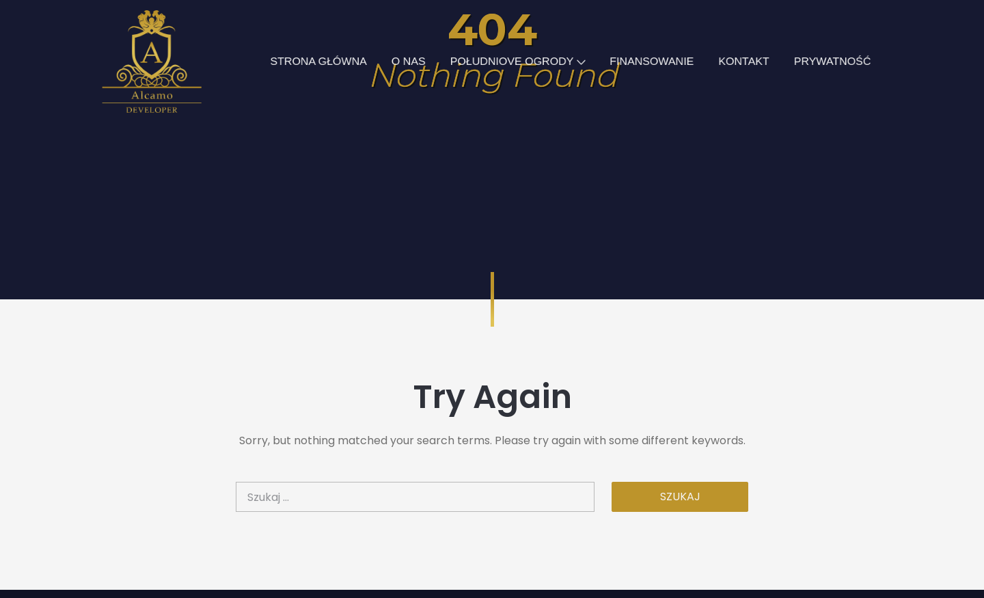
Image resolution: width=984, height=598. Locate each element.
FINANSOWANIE (657, 61)
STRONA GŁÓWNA (313, 61)
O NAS (405, 61)
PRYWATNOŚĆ (842, 61)
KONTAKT (752, 61)
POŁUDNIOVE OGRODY (518, 61)
